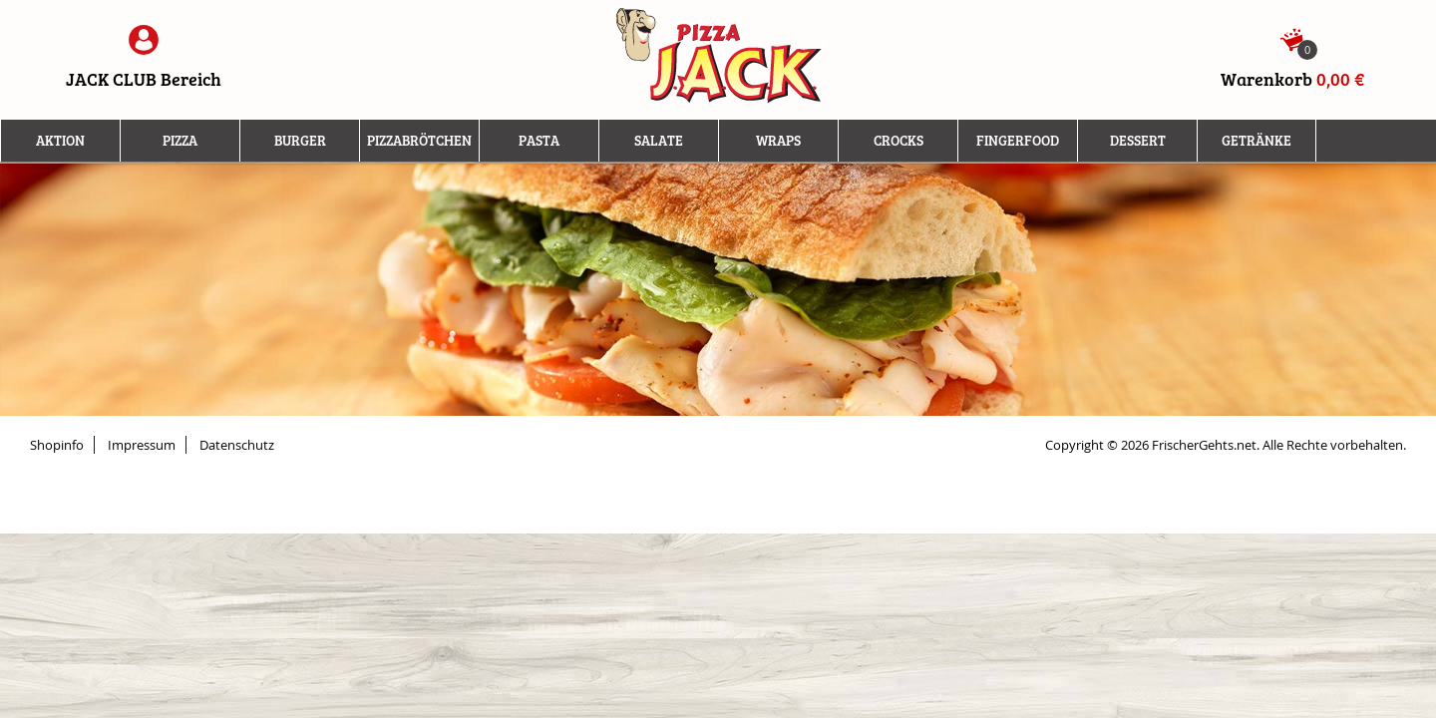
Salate (658, 141)
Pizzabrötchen (419, 141)
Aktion (60, 141)
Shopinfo (57, 445)
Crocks (898, 141)
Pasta (539, 141)
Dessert (1138, 141)
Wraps (778, 141)
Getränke (1256, 141)
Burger (300, 141)
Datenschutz (236, 445)
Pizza (180, 141)
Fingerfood (1017, 141)
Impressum (142, 445)
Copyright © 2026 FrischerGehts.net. (1152, 445)
